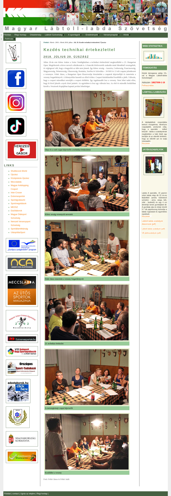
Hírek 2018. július (66, 42)
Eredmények (92, 35)
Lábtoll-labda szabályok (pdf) (153, 229)
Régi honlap (20, 35)
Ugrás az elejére (28, 493)
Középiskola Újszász (20, 178)
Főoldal (7, 35)
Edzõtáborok (16, 211)
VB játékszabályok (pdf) (151, 233)
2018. (57, 42)
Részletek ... (147, 143)
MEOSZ (14, 207)
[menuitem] (7, 35)
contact (15, 493)
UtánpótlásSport (18, 232)
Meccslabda (16, 182)
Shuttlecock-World (19, 171)
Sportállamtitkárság (19, 229)
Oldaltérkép (35, 35)
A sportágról (74, 35)
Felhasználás (148, 85)
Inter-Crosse (16, 192)
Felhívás (9, 39)
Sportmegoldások (18, 203)
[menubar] (70, 37)
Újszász (14, 174)
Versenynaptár (111, 35)
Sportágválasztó (18, 200)
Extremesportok (18, 196)
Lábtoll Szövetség (53, 35)
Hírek (126, 35)
